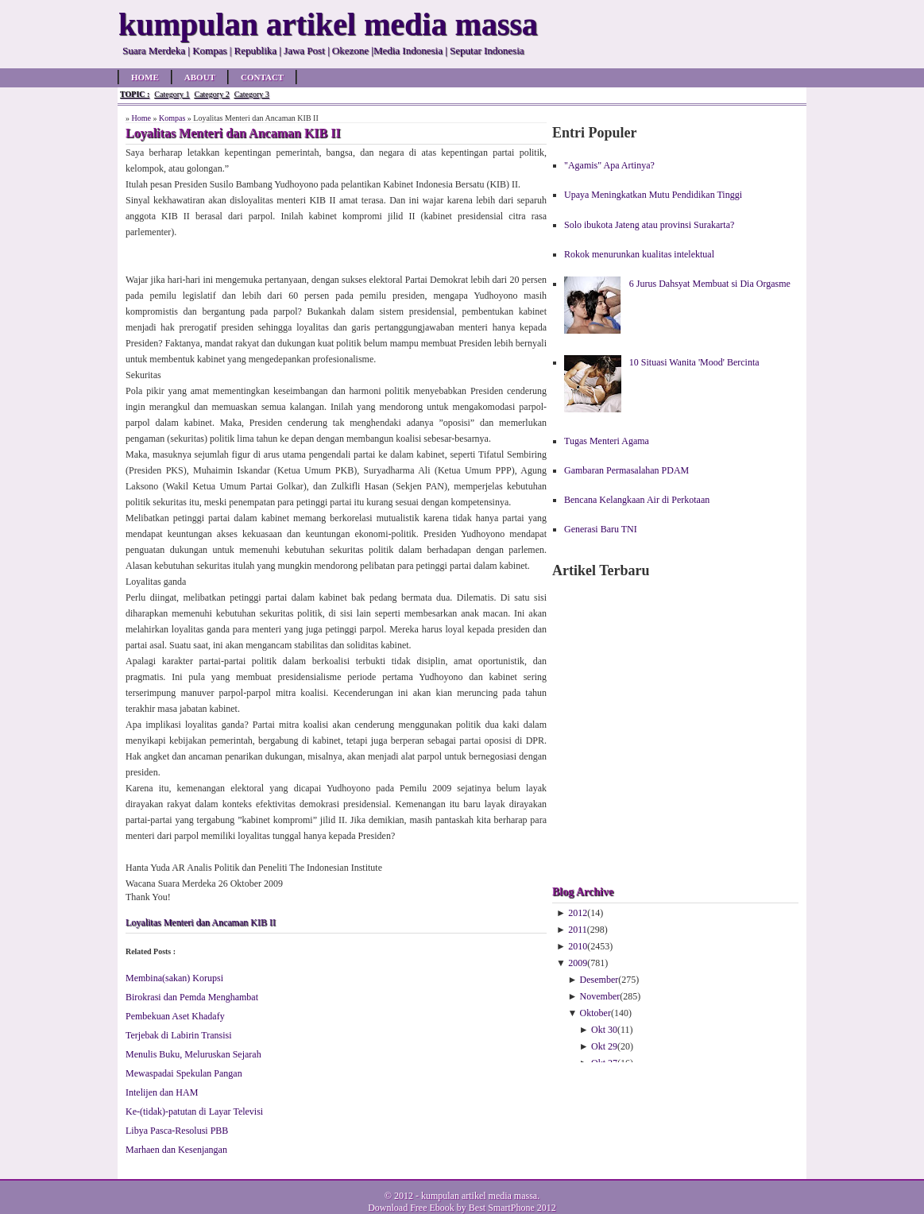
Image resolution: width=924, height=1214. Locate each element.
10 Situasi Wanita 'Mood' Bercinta (694, 362)
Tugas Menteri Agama (606, 441)
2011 (577, 929)
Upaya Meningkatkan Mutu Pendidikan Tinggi (653, 194)
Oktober (595, 1013)
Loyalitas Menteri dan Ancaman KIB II (201, 922)
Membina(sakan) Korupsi (174, 978)
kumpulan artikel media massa (479, 1195)
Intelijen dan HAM (162, 1092)
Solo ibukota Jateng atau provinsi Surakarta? (649, 224)
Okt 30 (604, 1029)
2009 (577, 962)
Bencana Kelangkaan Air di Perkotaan (636, 499)
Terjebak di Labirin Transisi (178, 1035)
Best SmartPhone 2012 (512, 1207)
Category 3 (251, 94)
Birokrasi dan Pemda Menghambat (192, 997)
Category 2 (211, 94)
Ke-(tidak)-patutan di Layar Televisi (194, 1111)
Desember (599, 979)
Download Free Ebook (411, 1207)
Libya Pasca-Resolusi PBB (177, 1130)
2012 (577, 912)
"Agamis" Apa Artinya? (609, 165)
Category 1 (171, 94)
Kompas (172, 118)
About (199, 77)
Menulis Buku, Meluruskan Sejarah (193, 1054)
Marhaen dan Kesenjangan (176, 1149)
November (600, 996)
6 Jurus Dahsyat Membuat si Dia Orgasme (710, 283)
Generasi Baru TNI (600, 529)
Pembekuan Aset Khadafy (175, 1016)
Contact (262, 77)
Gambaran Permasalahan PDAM (626, 470)
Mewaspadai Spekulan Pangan (184, 1073)
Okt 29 (604, 1046)
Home (145, 77)
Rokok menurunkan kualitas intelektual (639, 254)
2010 (577, 946)
